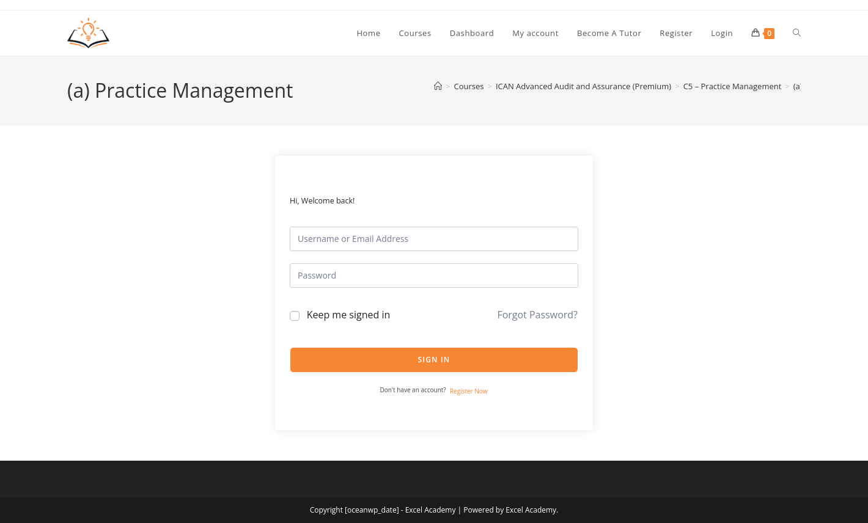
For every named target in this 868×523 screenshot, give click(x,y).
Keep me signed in (349, 314)
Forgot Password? (537, 314)
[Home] (438, 86)
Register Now (469, 391)
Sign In (434, 359)
